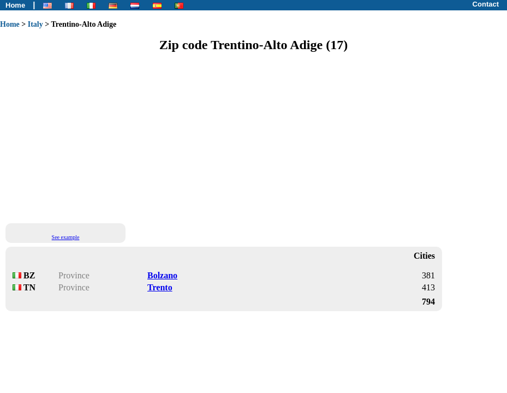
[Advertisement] (253, 137)
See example (66, 237)
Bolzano (162, 275)
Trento (159, 287)
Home (15, 5)
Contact (486, 4)
